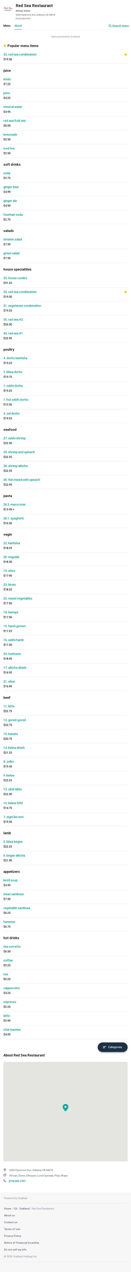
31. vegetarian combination (22, 305)
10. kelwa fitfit (13, 803)
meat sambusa (13, 894)
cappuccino (11, 988)
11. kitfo (9, 706)
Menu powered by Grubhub (65, 36)
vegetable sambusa (16, 908)
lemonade (10, 134)
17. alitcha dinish (14, 667)
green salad (11, 253)
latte (6, 1015)
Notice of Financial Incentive (21, 1242)
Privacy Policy (12, 1235)
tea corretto (12, 946)
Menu (6, 25)
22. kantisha (11, 543)
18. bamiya (10, 612)
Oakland (24, 1208)
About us (9, 1215)
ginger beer (11, 187)
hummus (9, 922)
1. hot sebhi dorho (15, 399)
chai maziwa (11, 1029)
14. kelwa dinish (14, 748)
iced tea (8, 148)
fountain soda (13, 214)
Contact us (10, 1222)
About (18, 25)
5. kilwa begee (13, 841)
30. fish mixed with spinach (21, 480)
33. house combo (15, 278)
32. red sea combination (20, 54)
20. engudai (11, 557)
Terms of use (12, 1229)
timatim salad (12, 239)
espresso (9, 1002)
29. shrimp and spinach (19, 452)
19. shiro (9, 571)
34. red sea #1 (13, 333)
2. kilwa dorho (12, 372)
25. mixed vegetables (17, 598)
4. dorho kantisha (15, 358)
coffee (8, 960)
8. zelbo (8, 761)
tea (5, 974)
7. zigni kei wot (13, 817)
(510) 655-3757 (23, 18)
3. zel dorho (11, 413)
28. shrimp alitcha (15, 466)
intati (7, 79)
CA (15, 1208)
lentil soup (10, 880)
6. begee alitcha (14, 855)
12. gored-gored (14, 720)
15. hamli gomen (14, 626)
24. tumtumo (12, 654)
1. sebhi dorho (13, 386)
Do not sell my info (15, 1249)
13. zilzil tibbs (12, 789)
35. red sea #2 (13, 319)
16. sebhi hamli (13, 640)
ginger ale (10, 201)
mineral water (12, 107)
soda (6, 173)
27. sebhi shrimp (14, 438)
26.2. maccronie (14, 504)
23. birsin (9, 584)
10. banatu (10, 734)
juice (6, 93)
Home (7, 1208)
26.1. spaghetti (13, 518)
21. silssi (9, 681)
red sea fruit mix (14, 120)
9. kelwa (8, 775)
